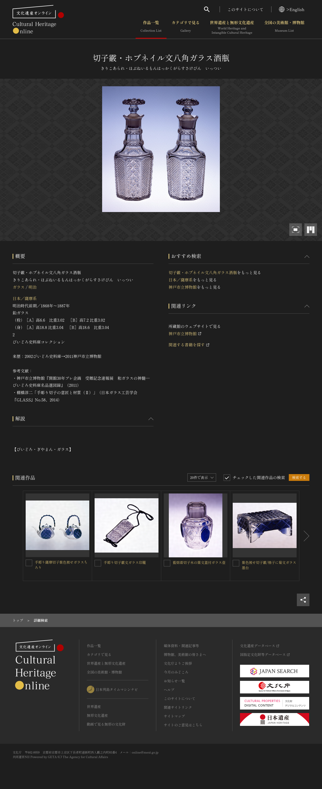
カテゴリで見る (186, 27)
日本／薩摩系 (25, 298)
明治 (32, 287)
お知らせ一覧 (174, 680)
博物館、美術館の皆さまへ (185, 654)
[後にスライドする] (304, 536)
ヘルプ (169, 689)
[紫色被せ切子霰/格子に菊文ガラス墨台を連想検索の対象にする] (236, 563)
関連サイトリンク (178, 707)
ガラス (19, 287)
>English (291, 9)
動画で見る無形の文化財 (106, 724)
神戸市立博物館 (183, 287)
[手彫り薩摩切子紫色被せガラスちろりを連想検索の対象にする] (29, 563)
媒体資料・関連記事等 (181, 645)
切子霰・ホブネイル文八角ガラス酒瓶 (203, 272)
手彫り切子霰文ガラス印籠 (125, 562)
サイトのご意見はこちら (183, 724)
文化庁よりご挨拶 (178, 663)
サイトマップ (174, 716)
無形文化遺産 (97, 715)
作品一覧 (151, 27)
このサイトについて (245, 9)
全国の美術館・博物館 (284, 27)
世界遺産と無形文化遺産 (232, 27)
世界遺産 (94, 706)
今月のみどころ (176, 672)
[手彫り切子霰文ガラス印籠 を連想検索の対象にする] (98, 563)
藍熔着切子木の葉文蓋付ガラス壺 (199, 562)
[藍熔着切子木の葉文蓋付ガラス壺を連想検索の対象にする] (167, 563)
